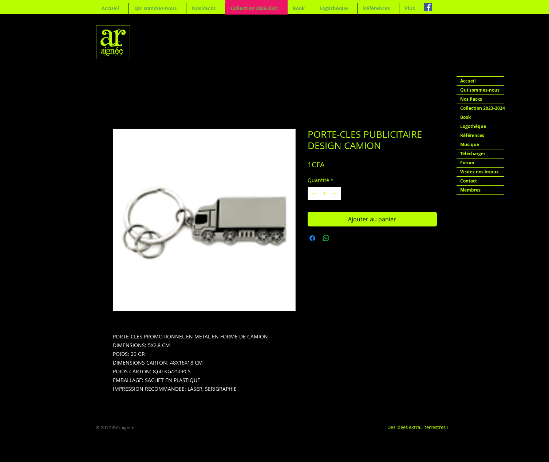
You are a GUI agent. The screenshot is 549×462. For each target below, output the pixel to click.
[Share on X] (340, 238)
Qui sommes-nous (479, 90)
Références (472, 135)
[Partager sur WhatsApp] (326, 238)
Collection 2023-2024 (482, 108)
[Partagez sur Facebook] (312, 238)
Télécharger (472, 153)
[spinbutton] (324, 193)
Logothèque (473, 126)
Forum (467, 163)
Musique (469, 144)
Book (465, 117)
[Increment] (335, 193)
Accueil (468, 81)
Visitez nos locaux (479, 172)
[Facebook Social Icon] (428, 7)
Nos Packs (471, 99)
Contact (468, 181)
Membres (470, 190)
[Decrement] (313, 193)
